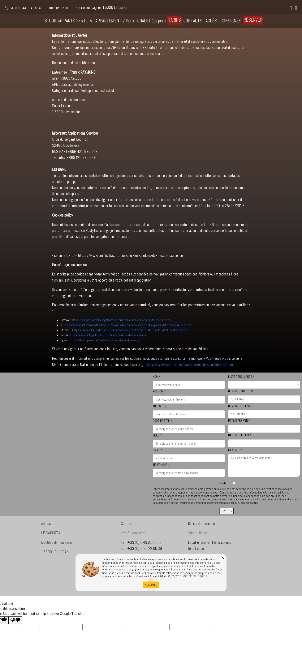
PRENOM (159, 391)
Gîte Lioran (201, 548)
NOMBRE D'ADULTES (240, 391)
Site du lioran (202, 533)
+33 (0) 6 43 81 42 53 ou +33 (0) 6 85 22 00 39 (38, 8)
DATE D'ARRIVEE (239, 420)
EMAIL (158, 450)
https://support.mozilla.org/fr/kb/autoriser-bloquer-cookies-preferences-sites (121, 320)
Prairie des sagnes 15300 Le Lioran (101, 7)
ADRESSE (160, 406)
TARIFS (174, 20)
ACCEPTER (151, 585)
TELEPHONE (161, 464)
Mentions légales (194, 576)
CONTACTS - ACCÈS (200, 21)
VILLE (157, 435)
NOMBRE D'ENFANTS (240, 406)
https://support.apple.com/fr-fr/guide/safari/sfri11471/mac (108, 335)
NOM (157, 376)
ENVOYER (226, 511)
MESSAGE (235, 450)
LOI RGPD (225, 483)
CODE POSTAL (162, 420)
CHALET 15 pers (151, 21)
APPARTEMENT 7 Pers (114, 21)
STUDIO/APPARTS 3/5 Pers (68, 21)
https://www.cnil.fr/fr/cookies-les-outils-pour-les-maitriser (190, 364)
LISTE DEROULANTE (241, 376)
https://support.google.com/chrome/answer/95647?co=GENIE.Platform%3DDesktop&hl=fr (130, 330)
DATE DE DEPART (240, 435)
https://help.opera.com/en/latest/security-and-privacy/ (105, 340)
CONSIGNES (230, 21)
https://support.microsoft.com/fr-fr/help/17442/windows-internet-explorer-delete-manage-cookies (128, 325)
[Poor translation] (15, 620)
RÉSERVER (253, 20)
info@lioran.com (133, 537)
